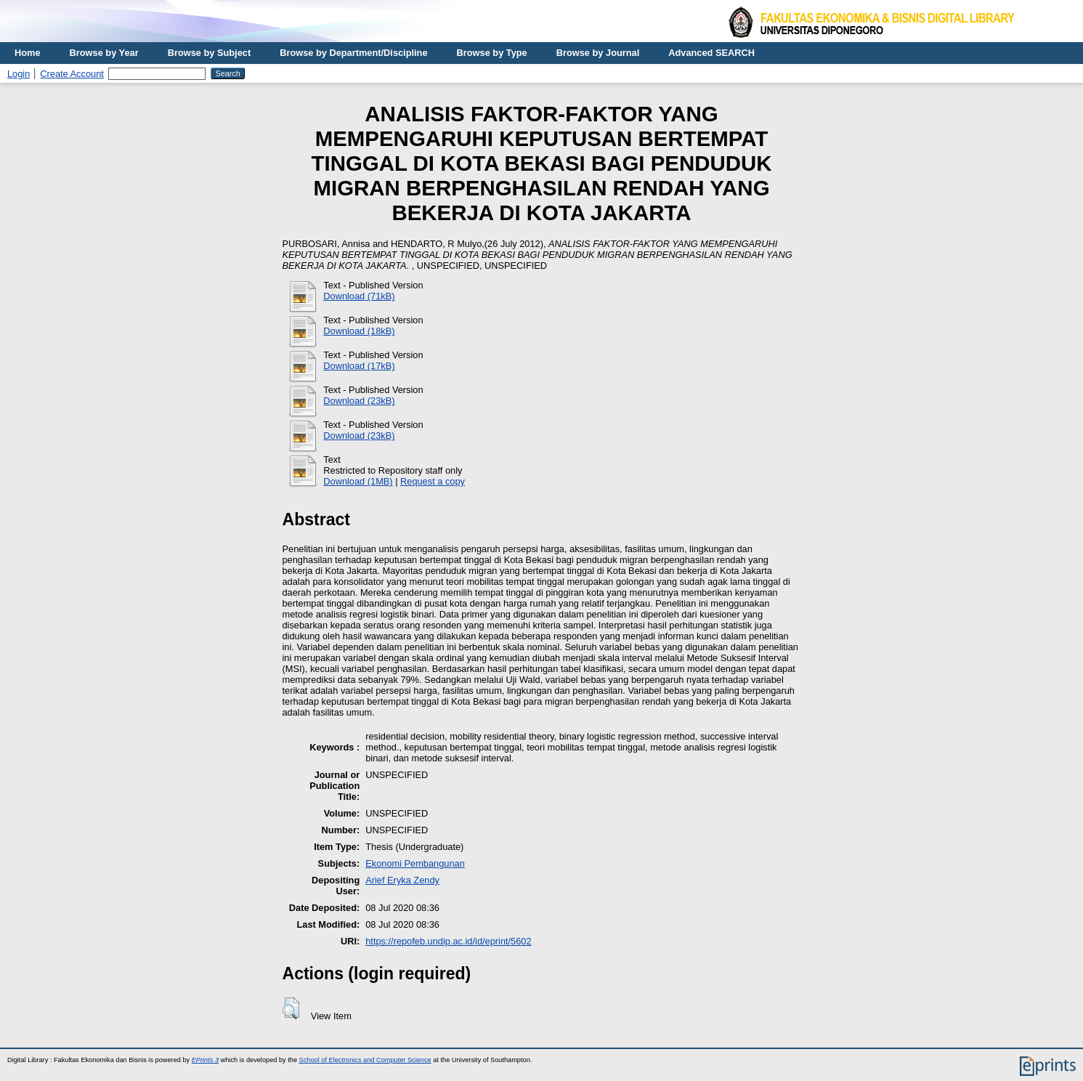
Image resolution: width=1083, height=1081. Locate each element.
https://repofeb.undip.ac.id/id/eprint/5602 (448, 941)
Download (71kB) (358, 296)
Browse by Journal (598, 52)
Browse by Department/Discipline (353, 52)
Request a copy (432, 481)
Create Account (72, 73)
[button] (291, 1008)
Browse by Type (492, 52)
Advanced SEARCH (711, 52)
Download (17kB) (358, 365)
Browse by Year (104, 52)
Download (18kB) (358, 330)
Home (28, 52)
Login (18, 73)
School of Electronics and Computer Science (365, 1060)
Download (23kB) (358, 400)
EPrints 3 (205, 1060)
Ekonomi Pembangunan (415, 863)
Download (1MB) (357, 481)
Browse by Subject (209, 52)
